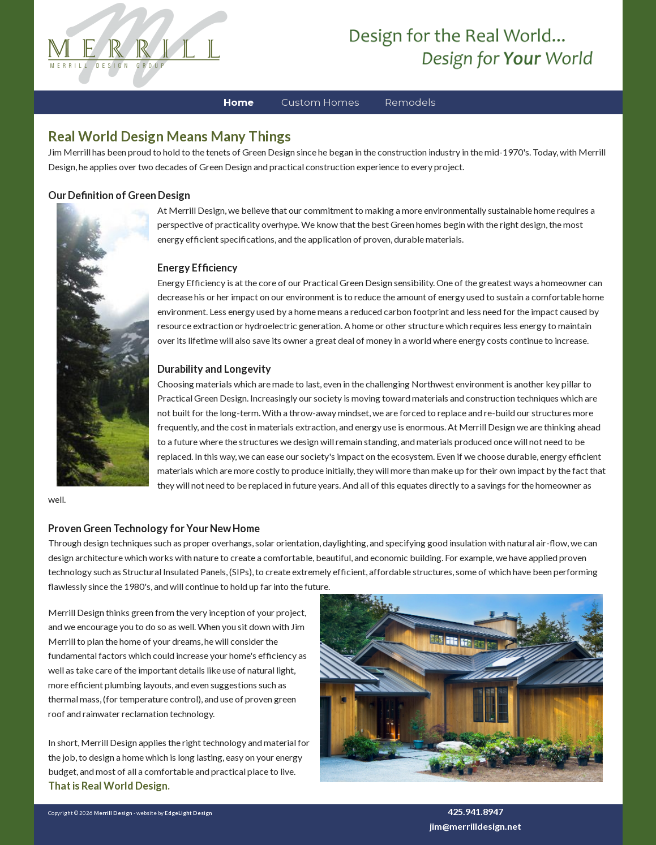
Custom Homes (319, 102)
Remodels (410, 102)
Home (237, 102)
